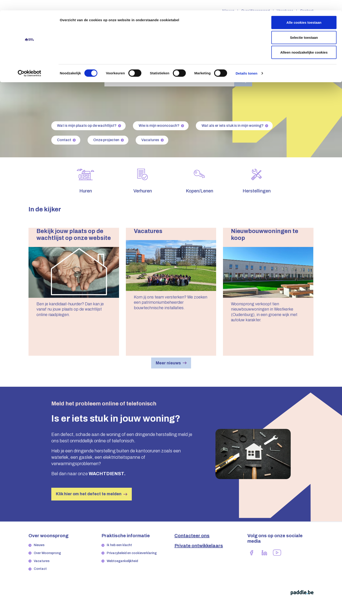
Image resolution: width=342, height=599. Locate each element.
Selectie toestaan (304, 27)
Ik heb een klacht (119, 545)
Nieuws (39, 545)
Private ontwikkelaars (198, 545)
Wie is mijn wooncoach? (159, 125)
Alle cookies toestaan (303, 12)
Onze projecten (106, 140)
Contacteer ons (192, 535)
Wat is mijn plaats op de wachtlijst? (87, 125)
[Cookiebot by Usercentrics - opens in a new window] (29, 63)
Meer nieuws (168, 363)
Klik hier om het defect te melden (89, 494)
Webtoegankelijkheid (122, 561)
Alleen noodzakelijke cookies (304, 42)
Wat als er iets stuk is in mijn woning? (233, 125)
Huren (85, 190)
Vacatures (150, 140)
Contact (64, 140)
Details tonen (246, 63)
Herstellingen (257, 190)
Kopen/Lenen (199, 190)
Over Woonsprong (47, 553)
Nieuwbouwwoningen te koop (264, 234)
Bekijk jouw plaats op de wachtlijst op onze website (73, 234)
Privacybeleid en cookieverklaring (132, 553)
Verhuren (142, 190)
